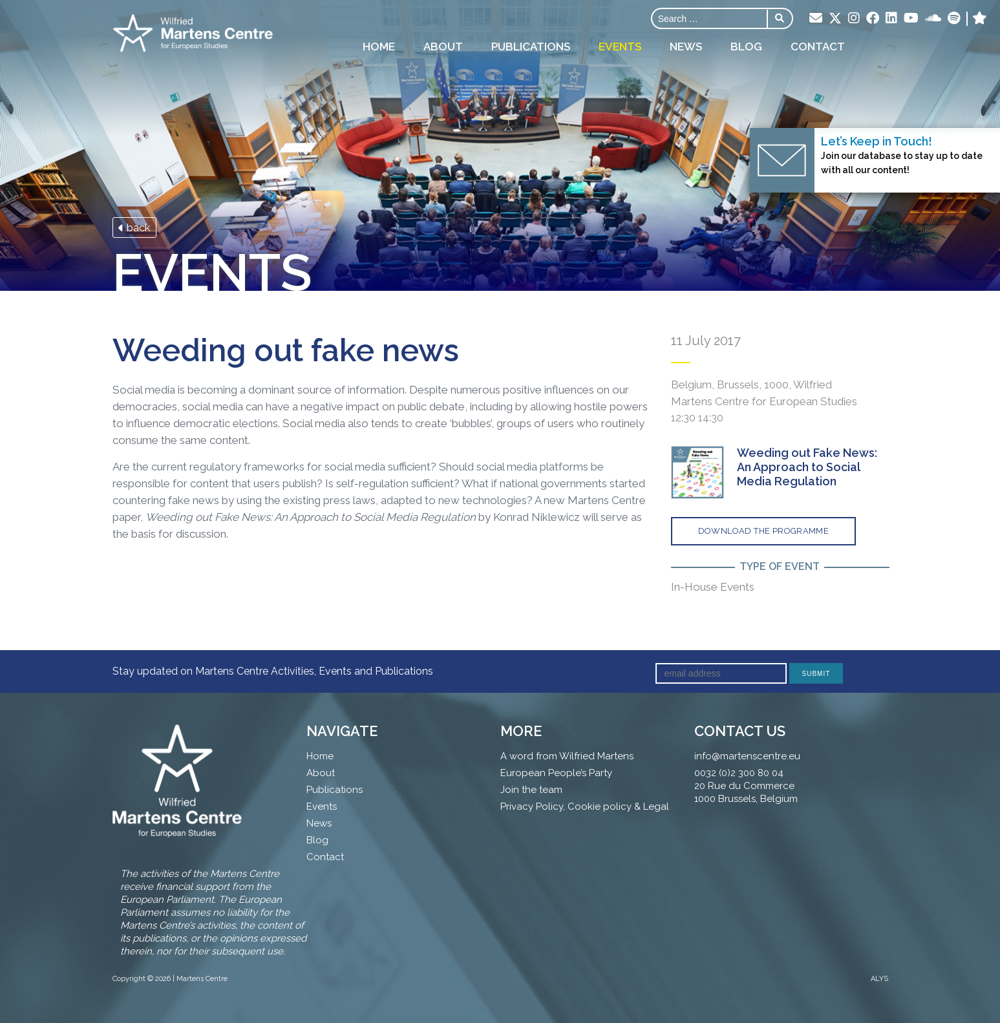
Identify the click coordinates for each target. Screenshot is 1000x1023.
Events (620, 46)
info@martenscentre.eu (747, 756)
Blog (746, 46)
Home (379, 46)
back (134, 227)
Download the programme (763, 531)
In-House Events (712, 586)
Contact (818, 46)
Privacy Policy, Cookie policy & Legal (584, 806)
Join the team (531, 790)
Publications (530, 46)
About (443, 46)
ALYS (879, 979)
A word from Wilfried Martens (566, 756)
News (686, 46)
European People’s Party (556, 773)
